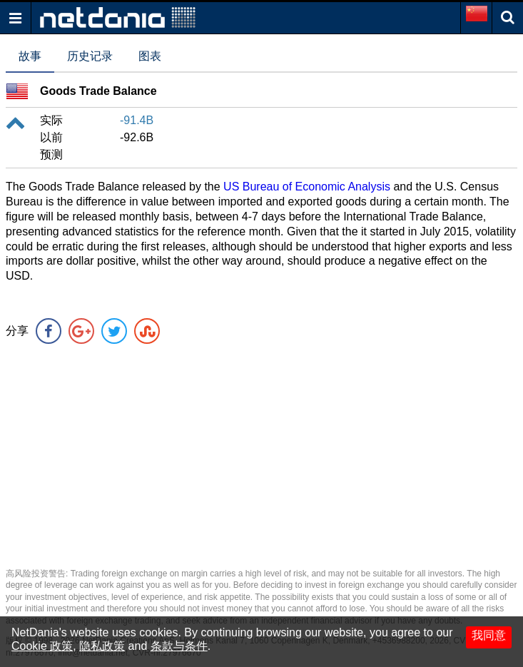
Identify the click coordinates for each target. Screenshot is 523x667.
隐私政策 (102, 646)
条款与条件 (179, 646)
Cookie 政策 (42, 646)
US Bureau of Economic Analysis (306, 186)
